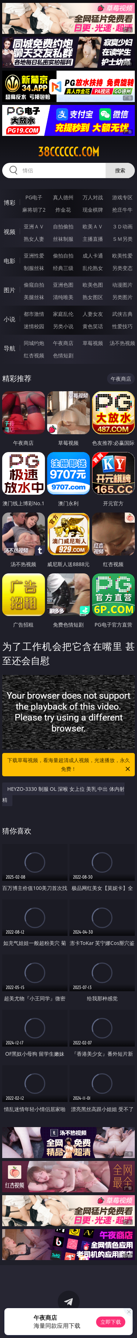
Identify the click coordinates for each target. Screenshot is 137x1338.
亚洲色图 (63, 284)
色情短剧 (63, 355)
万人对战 (93, 197)
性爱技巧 (122, 326)
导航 (9, 348)
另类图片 (122, 297)
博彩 (9, 203)
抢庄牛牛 (122, 209)
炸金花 (63, 209)
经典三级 (63, 267)
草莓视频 (93, 343)
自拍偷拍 (63, 226)
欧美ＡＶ (93, 226)
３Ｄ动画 (122, 226)
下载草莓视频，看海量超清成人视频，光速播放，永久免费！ (69, 765)
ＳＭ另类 (122, 238)
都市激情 (34, 313)
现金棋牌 (93, 209)
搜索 (120, 170)
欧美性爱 (122, 255)
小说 (9, 319)
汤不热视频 (122, 343)
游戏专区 (122, 197)
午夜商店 (63, 343)
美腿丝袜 (34, 297)
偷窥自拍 (34, 284)
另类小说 (63, 326)
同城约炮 (34, 343)
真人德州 (63, 197)
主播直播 (93, 238)
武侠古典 (122, 313)
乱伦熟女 (93, 267)
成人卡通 (93, 255)
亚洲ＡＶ (34, 226)
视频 (9, 232)
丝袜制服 (63, 238)
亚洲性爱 (34, 255)
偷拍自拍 (63, 255)
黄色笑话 (93, 326)
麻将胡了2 (34, 209)
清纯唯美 (63, 297)
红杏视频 (34, 355)
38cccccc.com (68, 152)
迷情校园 (34, 326)
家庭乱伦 (63, 313)
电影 (9, 261)
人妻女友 (93, 313)
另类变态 (122, 267)
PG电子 (33, 197)
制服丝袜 (34, 267)
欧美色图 (93, 284)
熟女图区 (93, 297)
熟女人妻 (34, 238)
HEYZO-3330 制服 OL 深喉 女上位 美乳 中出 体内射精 (63, 794)
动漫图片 (122, 284)
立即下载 (110, 1321)
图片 (9, 290)
